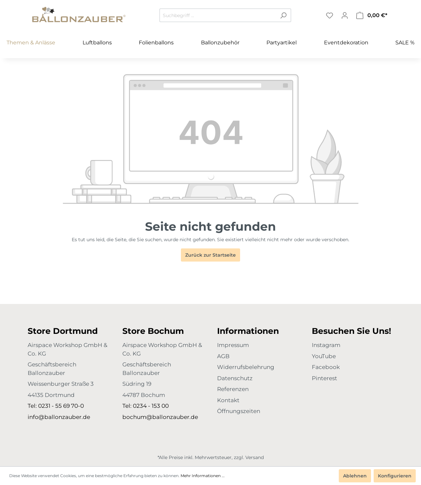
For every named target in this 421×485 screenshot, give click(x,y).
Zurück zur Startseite (210, 255)
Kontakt (228, 400)
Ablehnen (355, 476)
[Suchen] (283, 15)
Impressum (233, 345)
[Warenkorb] (371, 15)
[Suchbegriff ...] (218, 15)
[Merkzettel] (329, 15)
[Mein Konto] (344, 15)
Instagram (326, 345)
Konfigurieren (394, 476)
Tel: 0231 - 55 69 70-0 (56, 406)
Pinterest (324, 378)
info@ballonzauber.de (59, 417)
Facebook (326, 367)
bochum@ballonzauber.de (160, 417)
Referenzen (233, 389)
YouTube (324, 356)
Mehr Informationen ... (203, 475)
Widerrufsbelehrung (245, 367)
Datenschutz (235, 378)
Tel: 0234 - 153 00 (145, 406)
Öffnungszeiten (238, 411)
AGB (223, 356)
